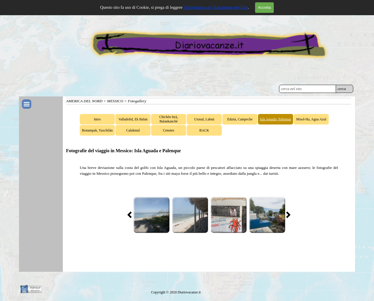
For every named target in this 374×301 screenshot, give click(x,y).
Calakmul (133, 130)
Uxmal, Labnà (204, 119)
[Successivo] (287, 215)
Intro (97, 119)
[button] (151, 215)
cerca (341, 89)
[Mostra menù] (26, 104)
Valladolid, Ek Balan (133, 119)
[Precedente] (131, 215)
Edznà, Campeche (240, 119)
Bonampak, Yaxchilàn (97, 130)
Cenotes (168, 130)
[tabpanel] (209, 171)
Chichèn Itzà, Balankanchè (168, 119)
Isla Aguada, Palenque (275, 119)
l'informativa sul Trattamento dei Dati (215, 7)
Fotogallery (137, 101)
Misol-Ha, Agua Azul (311, 119)
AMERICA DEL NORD (84, 101)
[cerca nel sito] (307, 89)
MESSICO (115, 101)
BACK (204, 130)
